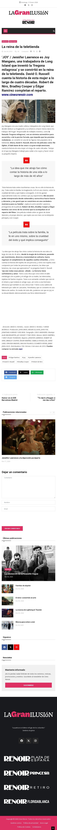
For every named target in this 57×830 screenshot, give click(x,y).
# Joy (23, 357)
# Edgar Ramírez (14, 357)
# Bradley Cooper (23, 362)
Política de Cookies (24, 827)
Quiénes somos (16, 823)
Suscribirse (29, 685)
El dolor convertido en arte (26, 598)
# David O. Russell (8, 362)
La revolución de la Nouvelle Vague (21, 574)
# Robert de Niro (37, 362)
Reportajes (12, 41)
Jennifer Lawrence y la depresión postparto (21, 458)
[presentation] (19, 517)
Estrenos (5, 41)
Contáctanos (36, 827)
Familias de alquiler (23, 586)
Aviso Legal (44, 823)
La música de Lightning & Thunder (29, 610)
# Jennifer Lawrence (34, 357)
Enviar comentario (12, 529)
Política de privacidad (30, 823)
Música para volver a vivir (25, 622)
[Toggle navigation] (5, 31)
